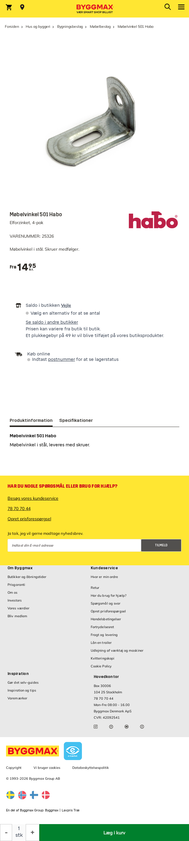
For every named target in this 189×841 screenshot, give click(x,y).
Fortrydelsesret (102, 627)
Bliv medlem (17, 616)
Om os (13, 592)
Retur (95, 588)
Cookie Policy (101, 666)
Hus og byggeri (38, 26)
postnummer (61, 359)
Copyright (13, 768)
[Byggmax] (94, 9)
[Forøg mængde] (32, 832)
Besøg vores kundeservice (33, 498)
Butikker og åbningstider (27, 577)
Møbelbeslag (100, 26)
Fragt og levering (104, 635)
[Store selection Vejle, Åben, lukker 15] (22, 7)
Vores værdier (18, 608)
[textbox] (26, 267)
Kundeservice (104, 568)
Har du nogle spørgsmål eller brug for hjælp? (62, 486)
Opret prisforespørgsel (29, 519)
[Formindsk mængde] (6, 832)
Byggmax (51, 810)
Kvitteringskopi (103, 658)
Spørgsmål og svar (106, 603)
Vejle (66, 305)
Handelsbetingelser (106, 619)
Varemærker (17, 698)
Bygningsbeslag (70, 26)
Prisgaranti (16, 585)
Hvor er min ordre (104, 577)
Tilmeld (161, 545)
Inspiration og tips (22, 690)
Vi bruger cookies (47, 768)
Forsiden (12, 26)
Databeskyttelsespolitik (90, 768)
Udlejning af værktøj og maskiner (117, 650)
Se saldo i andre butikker (52, 322)
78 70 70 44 (19, 508)
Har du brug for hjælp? (108, 595)
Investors (14, 600)
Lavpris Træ (71, 810)
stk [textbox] (19, 835)
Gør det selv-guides (23, 682)
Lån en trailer (101, 642)
